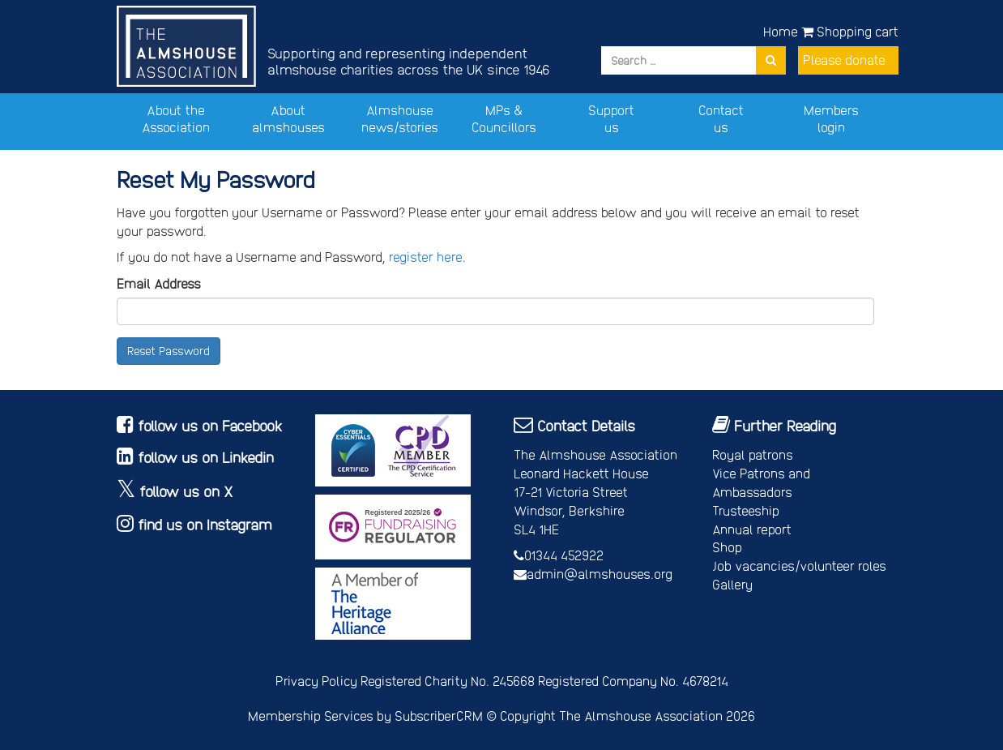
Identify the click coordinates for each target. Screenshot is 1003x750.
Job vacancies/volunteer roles (799, 565)
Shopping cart (849, 31)
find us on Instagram (205, 524)
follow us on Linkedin (206, 456)
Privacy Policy (316, 680)
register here (426, 256)
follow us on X (186, 490)
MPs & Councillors (504, 118)
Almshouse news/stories (399, 118)
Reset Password (168, 351)
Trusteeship (745, 510)
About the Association (176, 118)
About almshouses (288, 118)
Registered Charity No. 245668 (448, 680)
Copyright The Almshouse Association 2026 (627, 715)
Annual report (752, 529)
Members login (831, 118)
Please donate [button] (844, 59)
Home (780, 31)
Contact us (721, 118)
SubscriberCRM (439, 715)
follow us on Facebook (210, 425)
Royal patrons (752, 454)
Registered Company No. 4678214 (633, 680)
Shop (727, 547)
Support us (611, 118)
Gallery (732, 584)
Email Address (159, 283)
